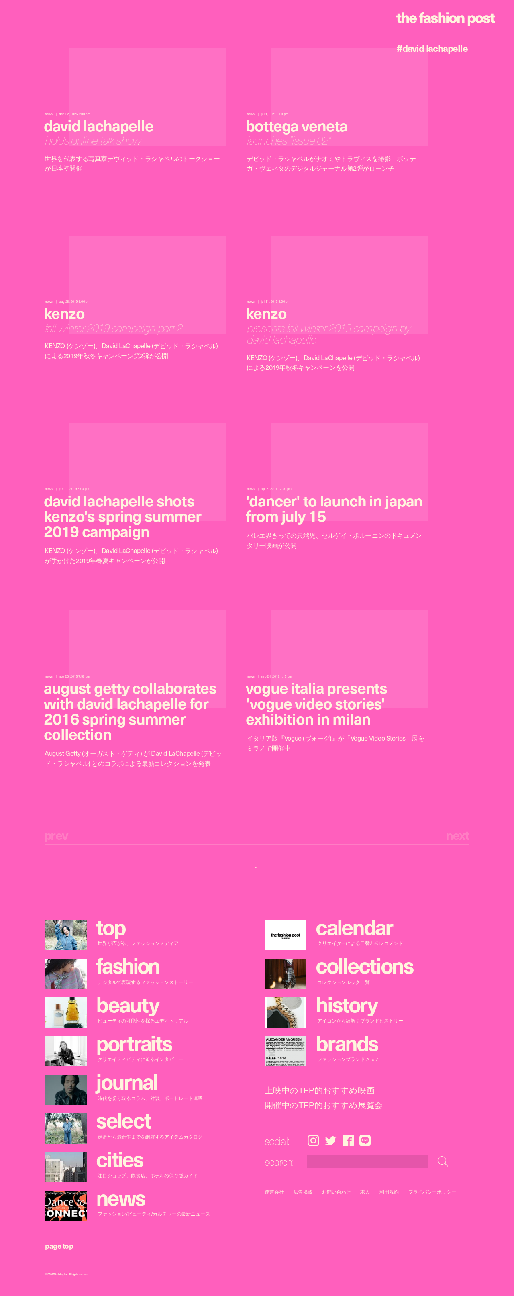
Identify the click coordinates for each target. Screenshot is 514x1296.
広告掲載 (303, 1191)
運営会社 (274, 1191)
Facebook (348, 1140)
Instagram (313, 1140)
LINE (365, 1140)
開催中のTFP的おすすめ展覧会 (324, 1105)
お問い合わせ (336, 1191)
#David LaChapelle (432, 48)
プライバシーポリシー (432, 1191)
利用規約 (389, 1191)
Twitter (331, 1140)
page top (59, 1245)
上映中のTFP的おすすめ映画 (319, 1090)
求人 (365, 1191)
